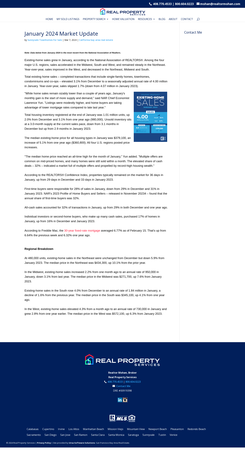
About (173, 19)
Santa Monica (116, 435)
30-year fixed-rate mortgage (82, 230)
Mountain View (136, 429)
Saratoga (133, 435)
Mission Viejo (115, 429)
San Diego (51, 435)
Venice (173, 435)
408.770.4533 (162, 4)
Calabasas (33, 429)
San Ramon (80, 435)
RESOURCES (145, 19)
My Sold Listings (68, 19)
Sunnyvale (148, 435)
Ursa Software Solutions (82, 442)
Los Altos (73, 429)
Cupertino (48, 429)
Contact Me (123, 386)
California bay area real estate (96, 39)
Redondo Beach (197, 429)
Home (49, 19)
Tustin (162, 435)
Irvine (61, 429)
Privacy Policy (44, 442)
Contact (187, 19)
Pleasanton (177, 429)
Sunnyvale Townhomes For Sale (45, 39)
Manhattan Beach (93, 429)
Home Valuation (123, 19)
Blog (162, 19)
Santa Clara (98, 435)
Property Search (94, 19)
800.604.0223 (184, 4)
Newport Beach (157, 429)
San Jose (65, 435)
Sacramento (34, 435)
